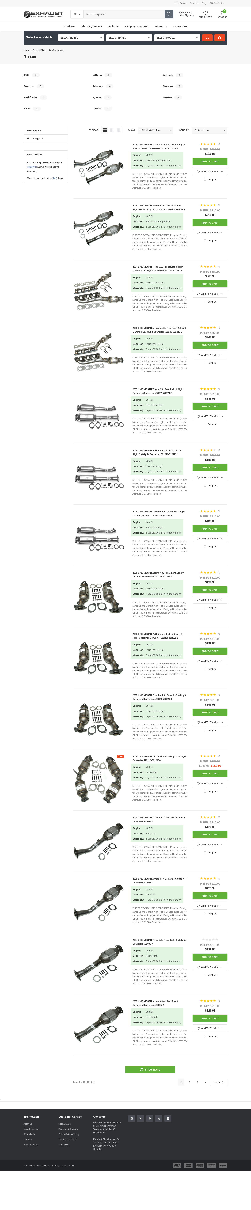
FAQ (55, 178)
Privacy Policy (67, 1204)
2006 (51, 50)
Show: (131, 130)
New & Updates (31, 1168)
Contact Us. (214, 1134)
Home (26, 50)
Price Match (29, 1173)
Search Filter (39, 50)
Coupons (28, 1178)
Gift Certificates (217, 3)
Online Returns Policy (68, 1173)
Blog (204, 3)
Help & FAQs (64, 1163)
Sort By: (184, 130)
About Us (194, 3)
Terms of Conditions (67, 1178)
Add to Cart (210, 161)
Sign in (189, 15)
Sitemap (55, 1204)
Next (219, 1082)
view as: (94, 130)
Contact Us (63, 1184)
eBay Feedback (31, 1184)
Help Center (180, 3)
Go (207, 37)
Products (69, 26)
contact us (32, 167)
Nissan (61, 50)
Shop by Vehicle (91, 26)
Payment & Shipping (68, 1168)
